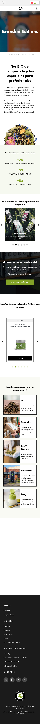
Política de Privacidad (11, 662)
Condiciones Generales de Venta (15, 657)
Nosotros (7, 626)
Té (6, 55)
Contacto (7, 610)
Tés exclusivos (14, 55)
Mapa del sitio (9, 614)
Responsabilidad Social (12, 642)
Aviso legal (7, 653)
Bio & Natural (8, 634)
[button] (35, 3)
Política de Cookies (10, 666)
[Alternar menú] (3, 8)
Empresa (6, 630)
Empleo (6, 638)
